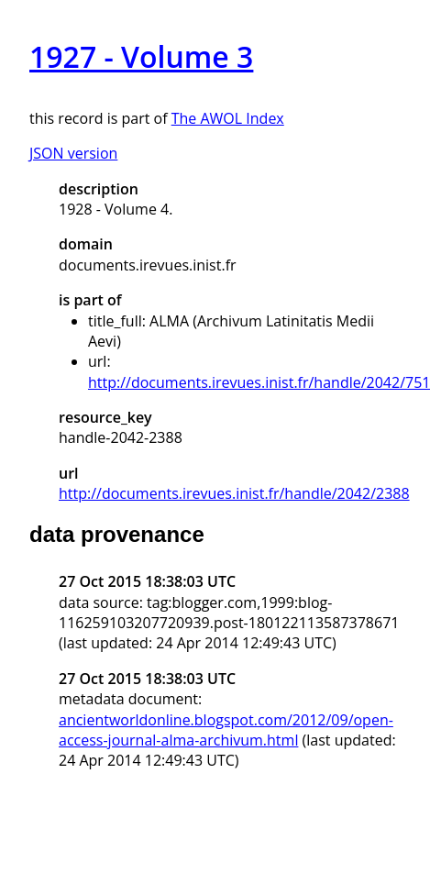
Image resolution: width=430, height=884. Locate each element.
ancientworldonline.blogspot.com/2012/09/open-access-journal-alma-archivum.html (226, 730)
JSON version (73, 153)
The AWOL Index (227, 118)
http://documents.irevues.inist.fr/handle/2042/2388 (234, 493)
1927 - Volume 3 (141, 56)
